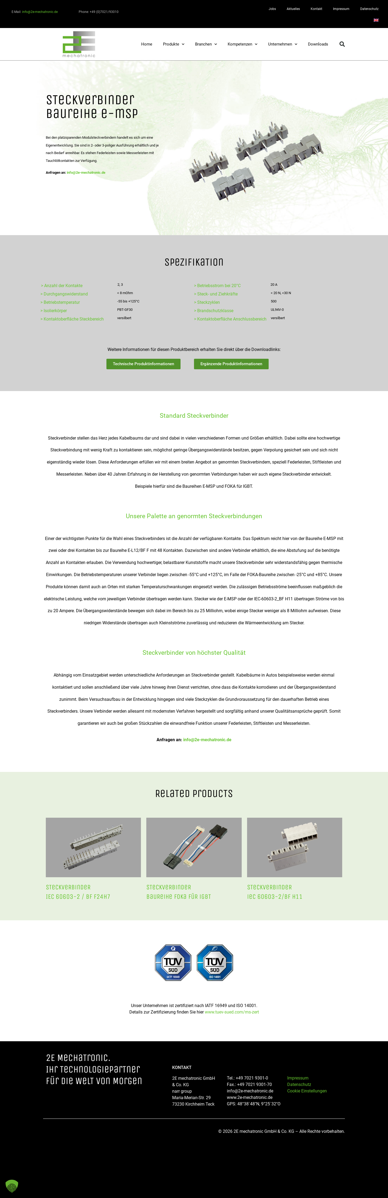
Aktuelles (293, 9)
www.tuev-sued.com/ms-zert (232, 1012)
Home (146, 44)
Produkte (173, 44)
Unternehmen (282, 44)
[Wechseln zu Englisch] (376, 20)
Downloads (318, 44)
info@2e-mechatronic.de (40, 12)
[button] (342, 44)
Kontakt (316, 9)
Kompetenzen (242, 44)
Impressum (341, 9)
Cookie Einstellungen (307, 1090)
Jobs (272, 9)
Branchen (206, 44)
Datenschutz (369, 9)
